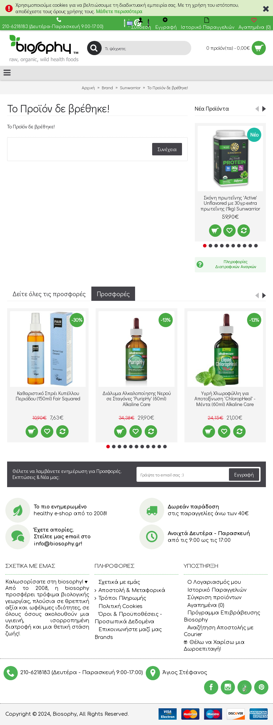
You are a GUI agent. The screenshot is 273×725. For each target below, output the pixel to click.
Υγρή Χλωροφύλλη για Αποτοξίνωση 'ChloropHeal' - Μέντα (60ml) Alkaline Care (225, 398)
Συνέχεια (167, 149)
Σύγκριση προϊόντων (212, 597)
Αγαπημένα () (204, 605)
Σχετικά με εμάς (117, 582)
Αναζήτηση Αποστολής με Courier (218, 631)
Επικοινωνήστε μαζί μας (128, 630)
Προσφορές (113, 293)
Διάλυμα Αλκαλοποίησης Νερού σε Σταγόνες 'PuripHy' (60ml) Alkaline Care (136, 398)
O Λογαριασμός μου (212, 582)
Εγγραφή (244, 474)
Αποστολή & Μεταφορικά (130, 590)
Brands (104, 637)
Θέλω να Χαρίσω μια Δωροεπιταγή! (214, 646)
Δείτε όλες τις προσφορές (49, 293)
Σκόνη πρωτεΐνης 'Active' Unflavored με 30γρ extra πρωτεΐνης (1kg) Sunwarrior (230, 203)
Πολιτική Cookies (119, 606)
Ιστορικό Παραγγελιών (215, 590)
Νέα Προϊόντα (212, 108)
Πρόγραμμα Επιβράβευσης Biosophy (222, 616)
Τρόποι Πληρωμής (120, 598)
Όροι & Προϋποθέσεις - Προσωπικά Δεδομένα (128, 618)
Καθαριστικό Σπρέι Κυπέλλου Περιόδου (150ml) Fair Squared (48, 396)
